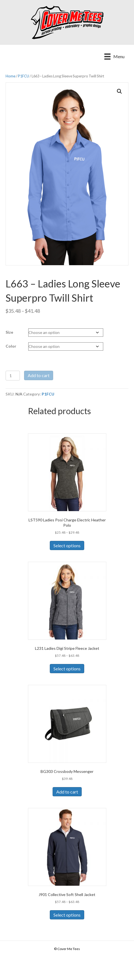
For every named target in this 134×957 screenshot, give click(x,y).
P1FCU (23, 76)
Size (9, 332)
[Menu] (114, 56)
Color (11, 346)
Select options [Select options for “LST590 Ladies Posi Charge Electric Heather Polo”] (67, 545)
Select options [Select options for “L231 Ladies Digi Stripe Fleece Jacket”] (67, 668)
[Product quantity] (13, 375)
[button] (119, 91)
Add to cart (39, 375)
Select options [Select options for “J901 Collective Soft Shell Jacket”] (67, 914)
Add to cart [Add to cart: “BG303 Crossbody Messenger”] (67, 791)
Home (10, 76)
